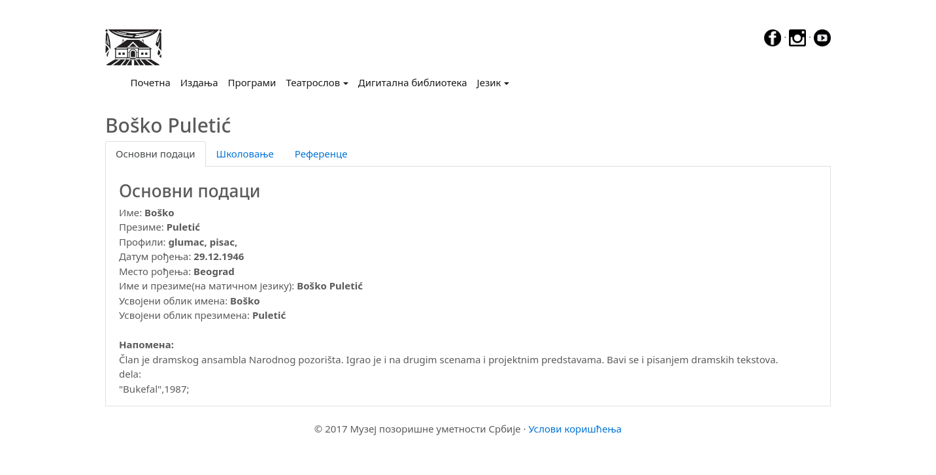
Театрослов (313, 82)
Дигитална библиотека (412, 82)
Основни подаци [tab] (155, 153)
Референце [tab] (321, 153)
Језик (489, 82)
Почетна (153, 81)
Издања (199, 82)
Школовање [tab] (245, 153)
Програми (252, 82)
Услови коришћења (575, 428)
